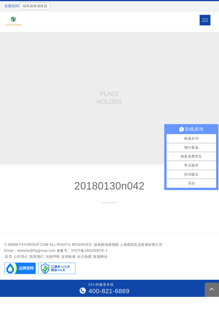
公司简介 (21, 257)
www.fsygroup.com (28, 245)
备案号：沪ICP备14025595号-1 (82, 251)
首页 (8, 257)
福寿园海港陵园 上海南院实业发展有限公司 (128, 245)
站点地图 (84, 257)
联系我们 (37, 257)
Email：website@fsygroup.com (30, 251)
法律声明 (53, 257)
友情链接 (68, 257)
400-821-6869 (104, 291)
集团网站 (100, 257)
